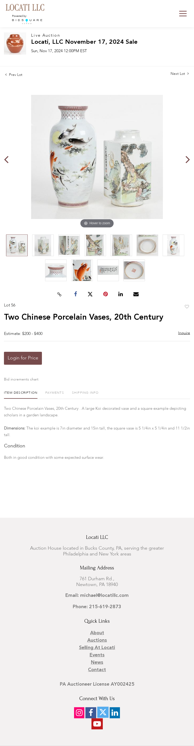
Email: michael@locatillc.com (97, 595)
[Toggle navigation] (183, 13)
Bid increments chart (21, 379)
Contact (97, 669)
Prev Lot (13, 75)
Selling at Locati (97, 647)
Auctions (97, 640)
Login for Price (23, 358)
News (97, 662)
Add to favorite (187, 307)
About (97, 633)
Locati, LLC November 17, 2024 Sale (84, 42)
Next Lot (180, 74)
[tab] (20, 395)
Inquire (184, 333)
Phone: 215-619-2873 (97, 606)
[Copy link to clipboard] (59, 294)
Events (97, 655)
